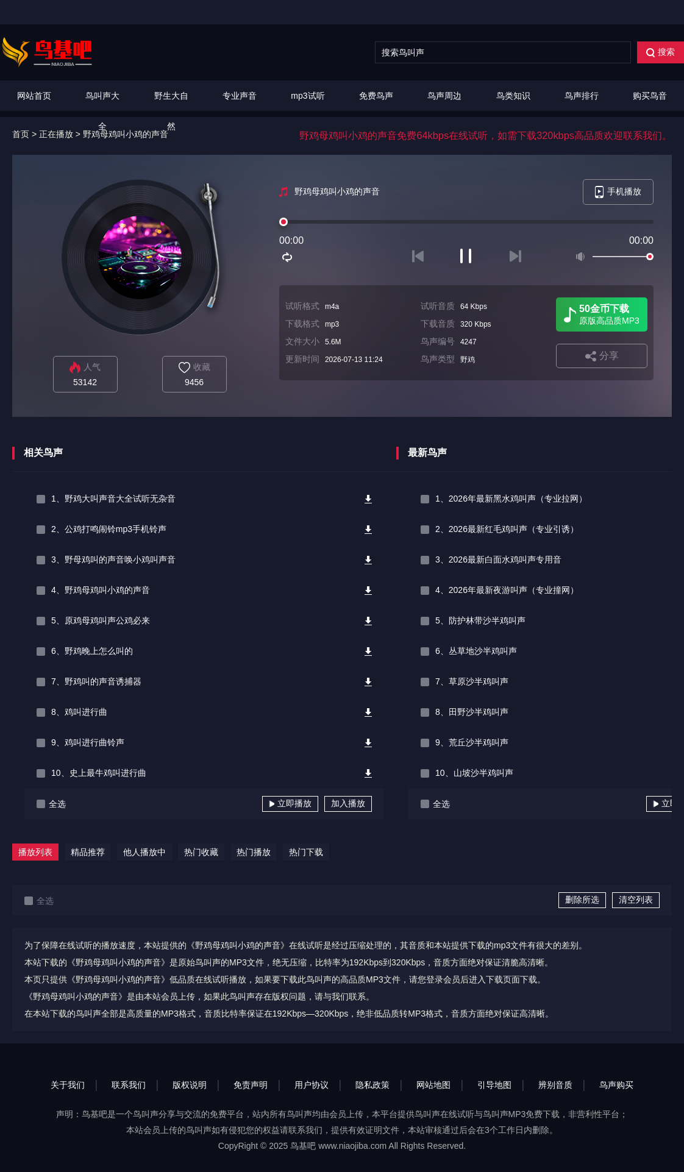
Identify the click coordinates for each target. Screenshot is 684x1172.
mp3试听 (307, 96)
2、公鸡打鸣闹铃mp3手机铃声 (108, 529)
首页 (20, 134)
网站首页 (34, 96)
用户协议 (311, 1085)
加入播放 (348, 803)
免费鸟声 (376, 96)
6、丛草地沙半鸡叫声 (476, 651)
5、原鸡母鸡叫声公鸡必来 (100, 620)
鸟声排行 (582, 96)
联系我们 (129, 1085)
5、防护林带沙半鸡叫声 (480, 620)
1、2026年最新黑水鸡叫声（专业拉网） (511, 498)
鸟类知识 (513, 96)
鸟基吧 (303, 1146)
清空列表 (636, 899)
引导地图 (494, 1085)
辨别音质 (555, 1085)
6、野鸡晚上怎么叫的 (92, 651)
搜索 (660, 52)
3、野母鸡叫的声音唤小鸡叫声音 (113, 559)
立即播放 (290, 803)
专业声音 (240, 96)
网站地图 (433, 1085)
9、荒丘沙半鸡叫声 (471, 742)
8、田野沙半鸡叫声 (471, 712)
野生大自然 (171, 111)
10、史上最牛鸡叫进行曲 (98, 773)
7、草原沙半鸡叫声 (471, 681)
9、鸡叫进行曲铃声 (87, 742)
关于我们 (68, 1085)
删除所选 (582, 899)
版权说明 (190, 1085)
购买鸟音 (650, 96)
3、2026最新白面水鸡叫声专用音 (498, 559)
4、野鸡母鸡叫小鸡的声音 (100, 590)
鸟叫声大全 (102, 111)
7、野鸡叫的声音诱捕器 (96, 681)
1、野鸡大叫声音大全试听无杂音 (113, 498)
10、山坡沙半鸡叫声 (474, 773)
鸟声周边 (444, 96)
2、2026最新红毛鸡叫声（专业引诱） (507, 529)
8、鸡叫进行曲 (79, 712)
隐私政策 (372, 1085)
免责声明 (250, 1085)
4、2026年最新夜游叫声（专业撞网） (507, 590)
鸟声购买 (616, 1085)
